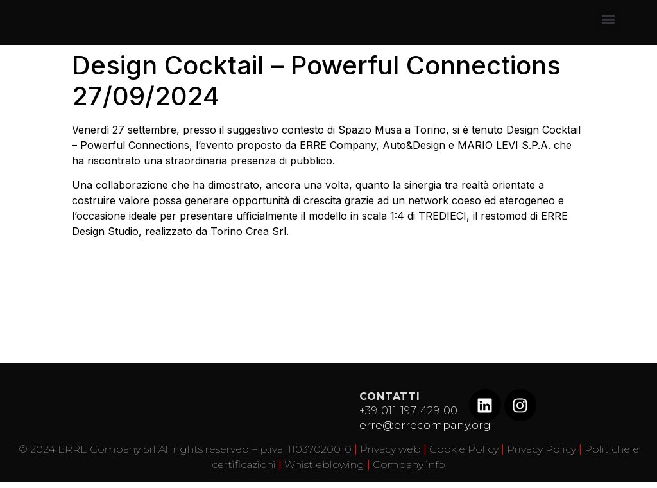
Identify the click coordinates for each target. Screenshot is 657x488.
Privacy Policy (541, 449)
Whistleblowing (324, 464)
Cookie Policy (464, 449)
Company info (409, 464)
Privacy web (390, 449)
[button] (608, 19)
